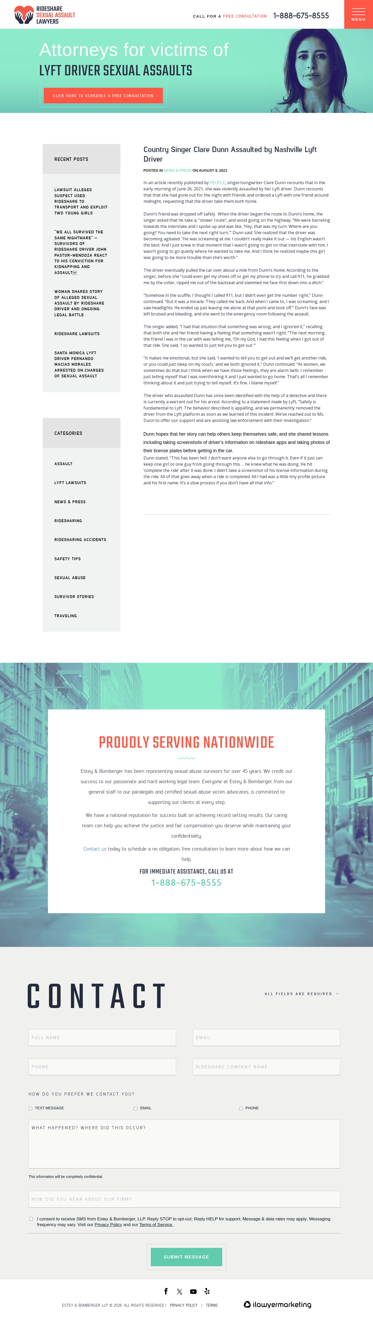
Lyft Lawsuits (70, 482)
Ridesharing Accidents (80, 539)
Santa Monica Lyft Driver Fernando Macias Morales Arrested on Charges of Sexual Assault (79, 364)
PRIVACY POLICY (184, 1305)
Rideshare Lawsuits (77, 333)
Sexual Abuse (70, 577)
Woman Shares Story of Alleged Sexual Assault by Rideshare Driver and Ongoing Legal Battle (79, 303)
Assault (63, 463)
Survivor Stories (74, 596)
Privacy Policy (108, 1224)
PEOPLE (217, 182)
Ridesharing (68, 520)
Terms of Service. (156, 1224)
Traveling (65, 615)
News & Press (178, 170)
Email (145, 1108)
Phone (252, 1108)
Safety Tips (67, 558)
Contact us (94, 848)
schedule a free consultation (103, 95)
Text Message (49, 1108)
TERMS (212, 1305)
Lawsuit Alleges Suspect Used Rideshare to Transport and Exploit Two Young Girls (80, 201)
